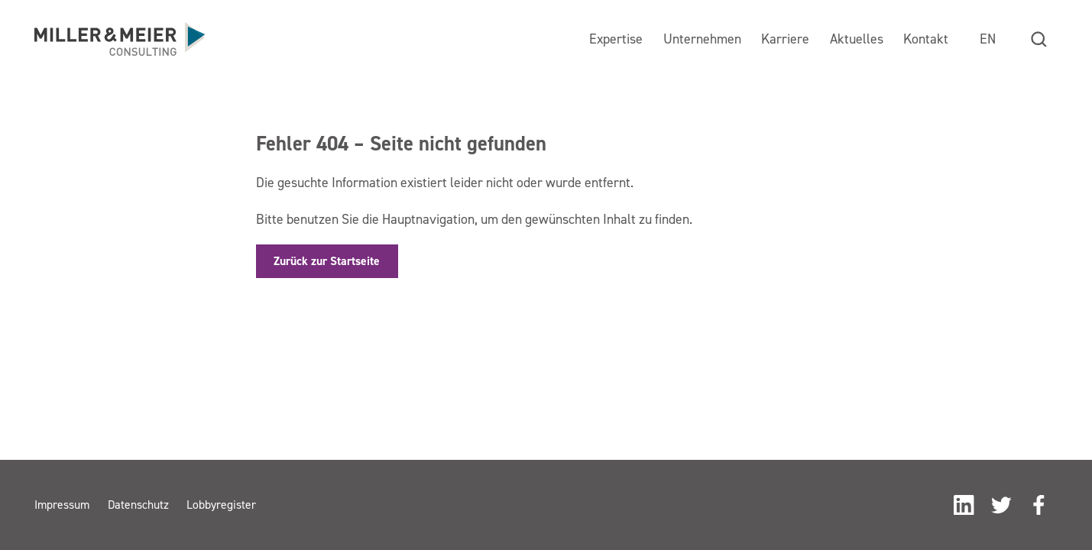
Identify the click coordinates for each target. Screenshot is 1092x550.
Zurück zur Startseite (327, 261)
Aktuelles (856, 39)
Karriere (785, 39)
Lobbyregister (221, 504)
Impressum (61, 504)
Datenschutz (138, 504)
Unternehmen (702, 39)
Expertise (616, 39)
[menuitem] (987, 39)
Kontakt (925, 39)
